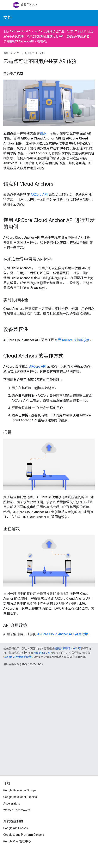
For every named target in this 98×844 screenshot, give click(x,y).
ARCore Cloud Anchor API (26, 31)
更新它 (85, 36)
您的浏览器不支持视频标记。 (49, 464)
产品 (16, 53)
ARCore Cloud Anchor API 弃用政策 (62, 634)
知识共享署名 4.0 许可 (67, 648)
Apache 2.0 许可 (43, 652)
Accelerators (11, 803)
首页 (6, 53)
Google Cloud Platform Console (23, 834)
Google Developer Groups (19, 790)
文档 (7, 17)
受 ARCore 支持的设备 (74, 340)
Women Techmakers (16, 810)
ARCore (29, 5)
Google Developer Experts (20, 797)
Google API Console (16, 828)
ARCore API (26, 41)
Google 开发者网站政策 (17, 656)
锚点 (43, 133)
